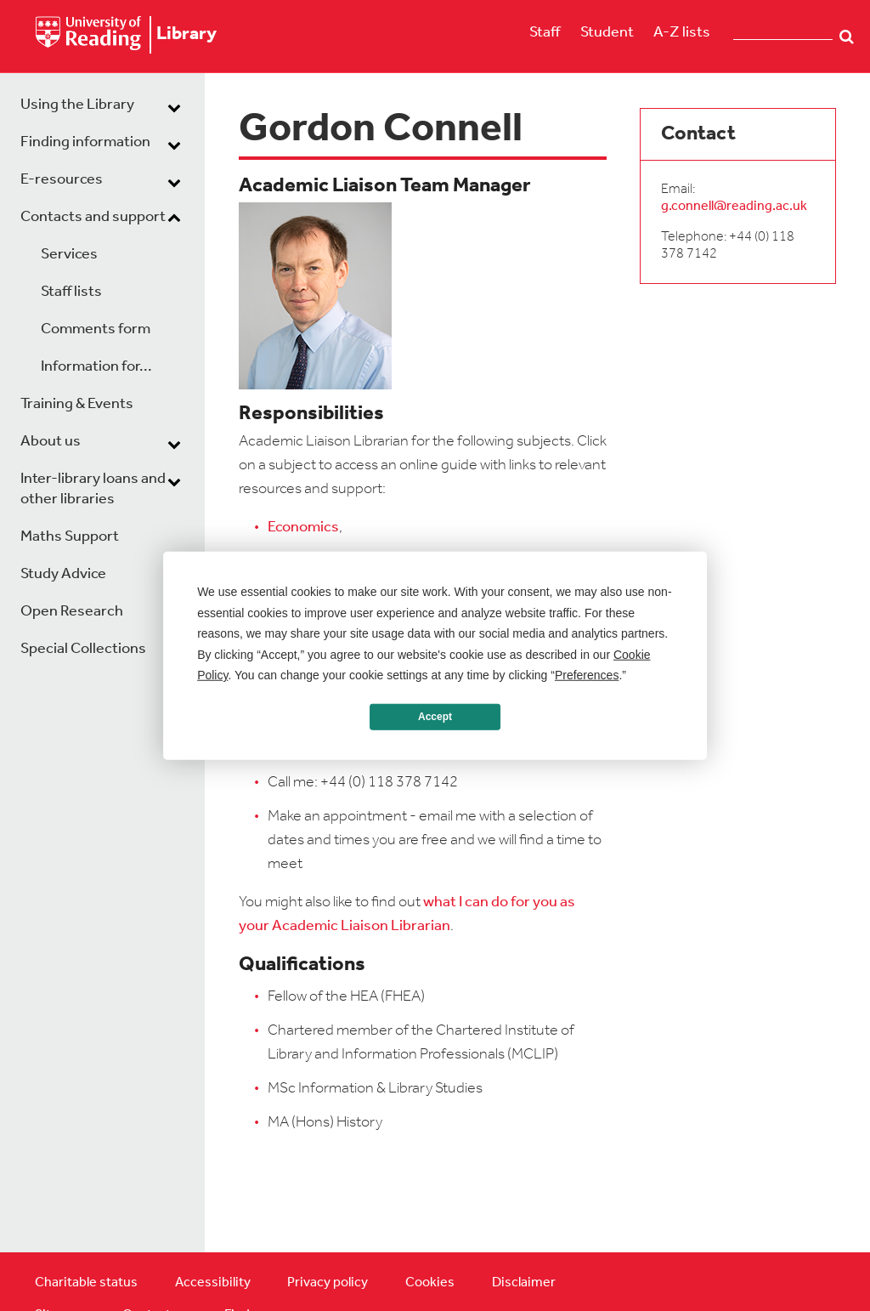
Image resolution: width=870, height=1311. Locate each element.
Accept (435, 717)
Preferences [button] (587, 675)
